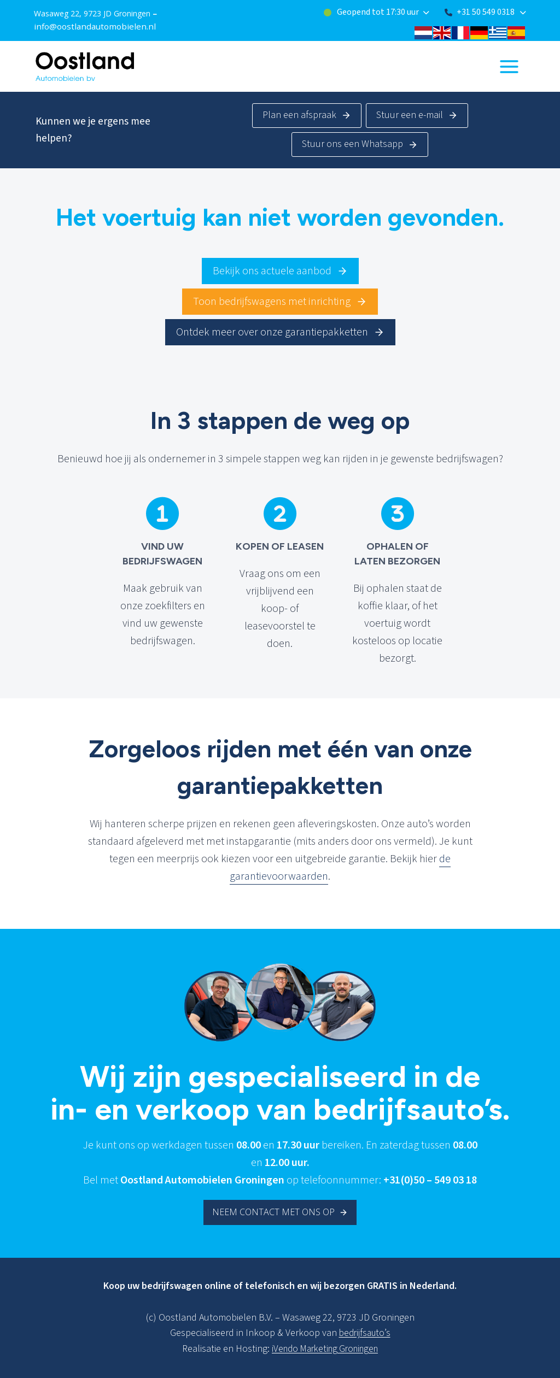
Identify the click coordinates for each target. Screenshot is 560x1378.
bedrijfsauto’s (364, 1333)
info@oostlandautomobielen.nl (90, 25)
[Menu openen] (508, 65)
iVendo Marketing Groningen (325, 1349)
